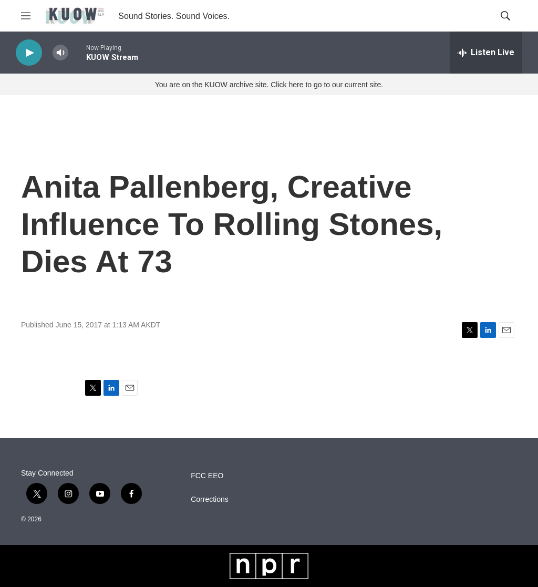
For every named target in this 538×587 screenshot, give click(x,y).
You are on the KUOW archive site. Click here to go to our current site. (269, 84)
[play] (28, 53)
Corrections (210, 499)
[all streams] (486, 53)
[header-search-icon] (505, 15)
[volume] (60, 53)
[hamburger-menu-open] (26, 15)
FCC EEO (207, 476)
